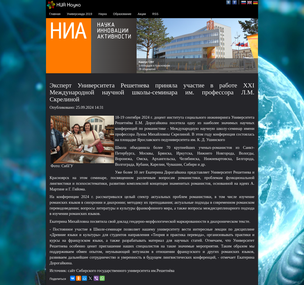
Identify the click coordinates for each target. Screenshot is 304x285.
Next (252, 45)
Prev (142, 45)
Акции (142, 14)
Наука (103, 14)
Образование (122, 14)
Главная (54, 14)
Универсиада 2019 (79, 14)
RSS (155, 14)
